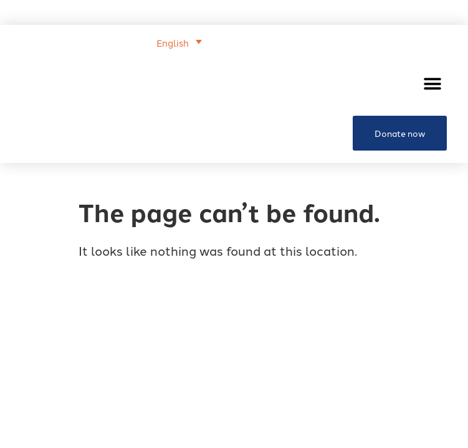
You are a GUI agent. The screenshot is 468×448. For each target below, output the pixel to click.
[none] (111, 41)
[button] (433, 84)
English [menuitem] (172, 42)
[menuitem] (179, 41)
